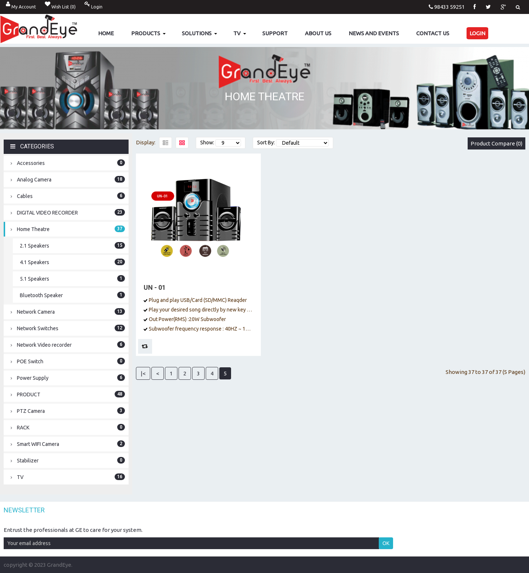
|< (143, 373)
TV (68, 476)
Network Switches (68, 328)
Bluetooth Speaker (72, 295)
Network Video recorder (68, 344)
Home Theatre (68, 229)
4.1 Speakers (72, 262)
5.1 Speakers (72, 278)
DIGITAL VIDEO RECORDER (68, 212)
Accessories (68, 162)
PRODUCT (68, 394)
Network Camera (68, 311)
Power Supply (68, 377)
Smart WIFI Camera (68, 443)
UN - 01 (155, 287)
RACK (68, 427)
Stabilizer (68, 460)
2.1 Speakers (72, 245)
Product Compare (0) (496, 143)
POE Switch (68, 361)
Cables (68, 195)
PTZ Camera (68, 410)
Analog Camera (68, 179)
